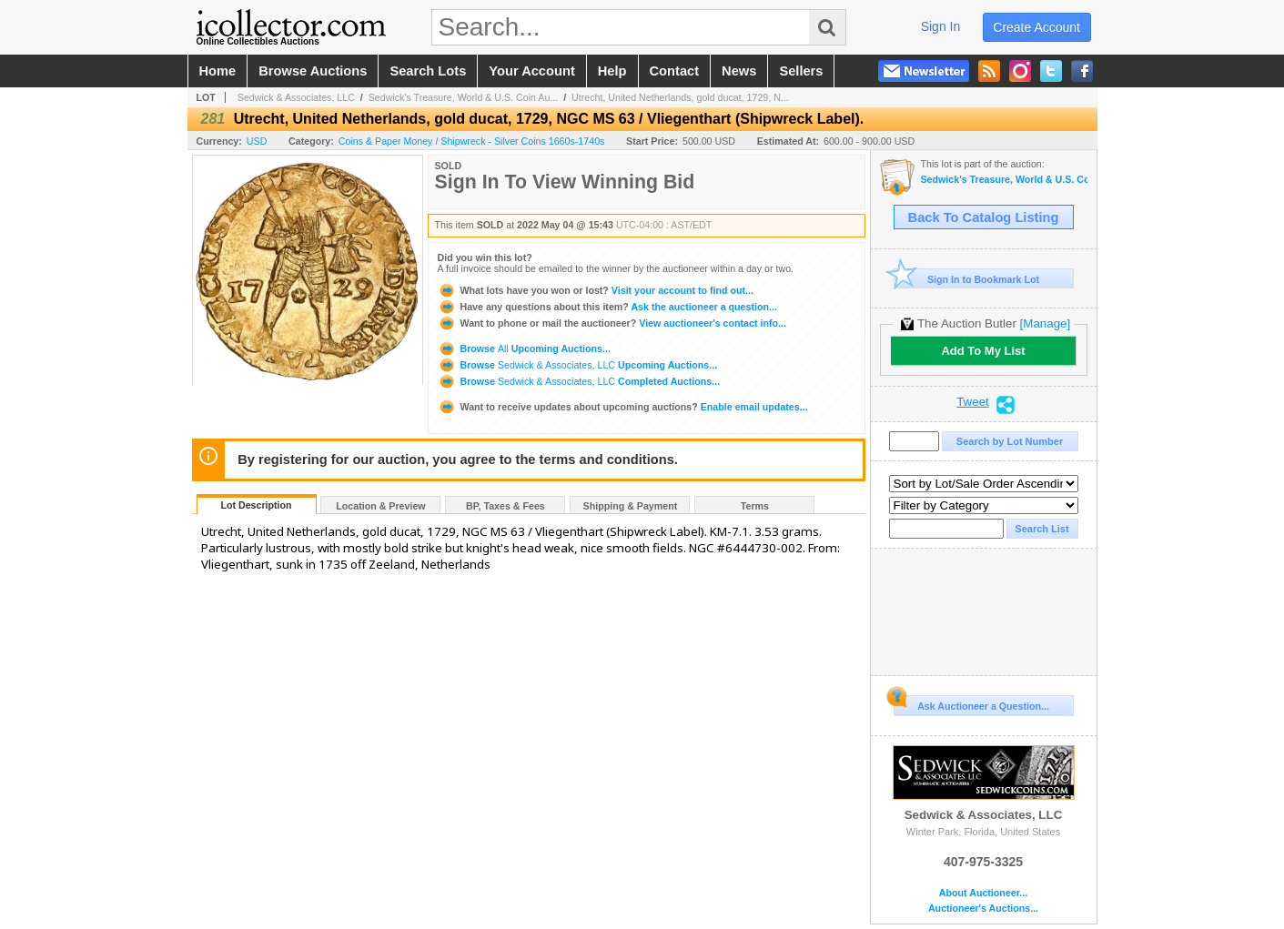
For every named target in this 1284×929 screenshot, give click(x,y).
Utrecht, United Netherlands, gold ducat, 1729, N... (680, 97)
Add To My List (983, 351)
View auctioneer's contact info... (612, 323)
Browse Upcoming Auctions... (524, 348)
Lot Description (255, 505)
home (218, 71)
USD (257, 141)
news (739, 71)
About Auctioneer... (983, 893)
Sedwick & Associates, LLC (296, 97)
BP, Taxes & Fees (505, 505)
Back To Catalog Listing (983, 217)
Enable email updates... (623, 406)
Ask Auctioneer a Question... (971, 703)
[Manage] (1045, 323)
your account (531, 71)
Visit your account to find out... (595, 290)
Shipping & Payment (630, 505)
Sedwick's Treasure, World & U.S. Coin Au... (464, 97)
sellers (801, 71)
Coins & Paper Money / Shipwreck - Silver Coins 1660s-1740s (472, 141)
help (612, 71)
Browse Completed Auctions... (579, 381)
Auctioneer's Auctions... (983, 909)
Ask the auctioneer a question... (607, 306)
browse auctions (312, 71)
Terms (755, 505)
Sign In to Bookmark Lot (967, 278)
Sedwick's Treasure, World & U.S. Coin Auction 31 (1004, 180)
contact (675, 71)
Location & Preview (380, 505)
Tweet (972, 402)
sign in (941, 26)
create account (1036, 27)
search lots (427, 71)
